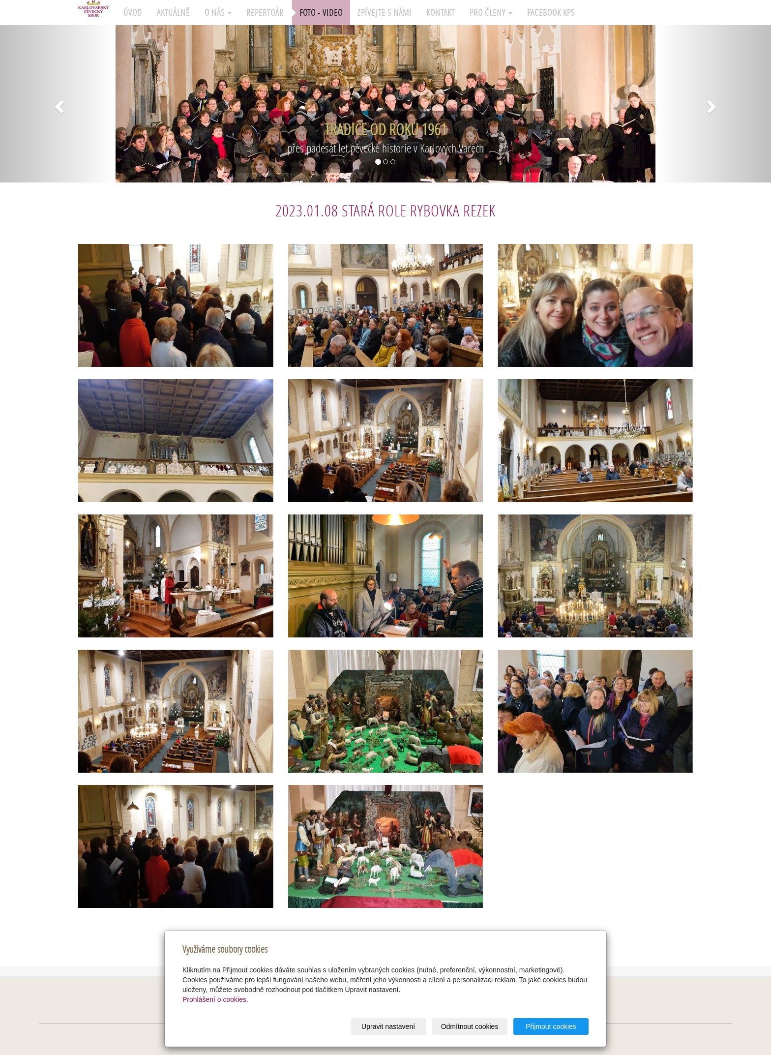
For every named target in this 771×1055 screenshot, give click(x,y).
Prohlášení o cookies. (215, 999)
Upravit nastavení (388, 1026)
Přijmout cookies (551, 1026)
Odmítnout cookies (470, 1026)
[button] (58, 103)
